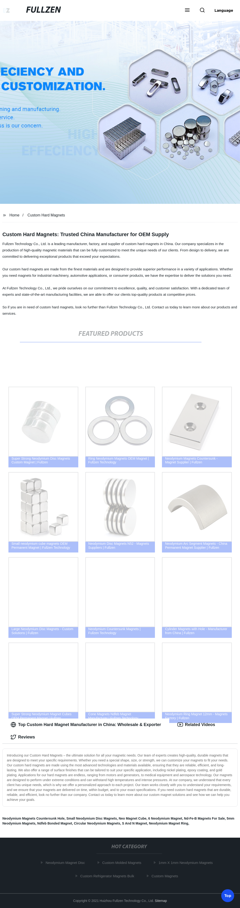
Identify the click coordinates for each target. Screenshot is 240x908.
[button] (187, 10)
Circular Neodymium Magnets (97, 823)
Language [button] (223, 10)
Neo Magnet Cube (132, 818)
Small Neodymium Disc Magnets (91, 818)
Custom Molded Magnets (123, 863)
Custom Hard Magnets (46, 215)
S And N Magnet (134, 823)
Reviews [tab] (23, 737)
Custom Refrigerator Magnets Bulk (109, 876)
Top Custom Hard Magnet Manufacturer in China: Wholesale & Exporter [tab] (86, 724)
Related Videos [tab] (196, 724)
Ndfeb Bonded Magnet (54, 823)
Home (14, 215)
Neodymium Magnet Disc (67, 863)
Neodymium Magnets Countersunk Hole (33, 818)
